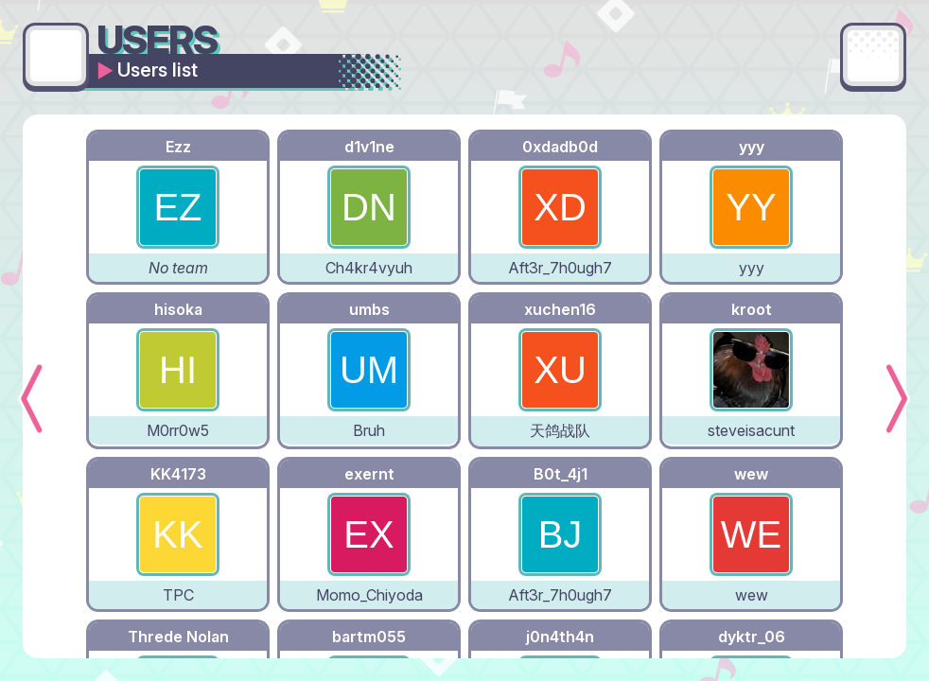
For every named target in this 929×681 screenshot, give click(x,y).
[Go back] (56, 56)
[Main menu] (873, 56)
